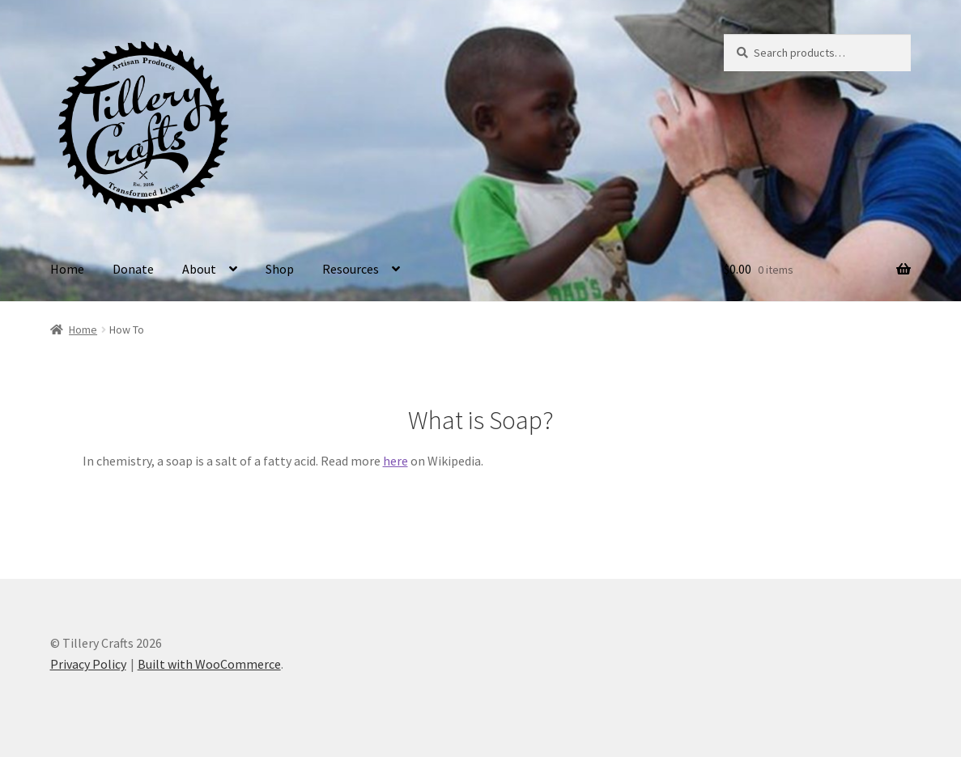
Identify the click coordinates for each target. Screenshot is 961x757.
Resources (350, 269)
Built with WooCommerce (209, 664)
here (395, 461)
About (199, 269)
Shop (280, 269)
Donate (133, 269)
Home (67, 269)
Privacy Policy (88, 664)
